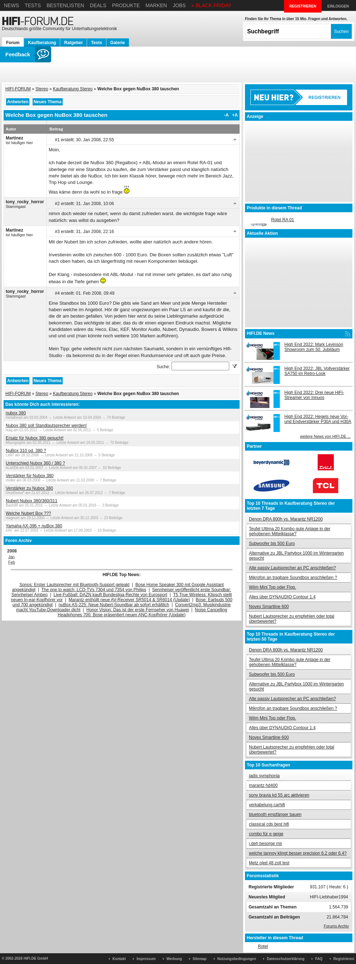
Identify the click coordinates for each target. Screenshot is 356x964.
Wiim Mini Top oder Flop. (272, 587)
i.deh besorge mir (265, 843)
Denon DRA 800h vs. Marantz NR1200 (286, 519)
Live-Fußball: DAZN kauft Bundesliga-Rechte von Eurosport (110, 594)
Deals (98, 5)
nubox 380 (16, 412)
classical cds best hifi (269, 824)
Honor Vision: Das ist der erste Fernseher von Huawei (137, 609)
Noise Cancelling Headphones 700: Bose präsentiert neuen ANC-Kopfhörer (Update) (142, 612)
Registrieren (343, 959)
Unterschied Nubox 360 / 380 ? (35, 463)
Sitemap (200, 959)
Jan (11, 557)
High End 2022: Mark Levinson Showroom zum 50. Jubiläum (313, 347)
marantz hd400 (263, 785)
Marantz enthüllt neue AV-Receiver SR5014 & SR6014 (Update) (129, 599)
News (11, 5)
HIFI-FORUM (18, 88)
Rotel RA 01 (282, 219)
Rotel (263, 946)
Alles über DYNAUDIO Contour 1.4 (282, 596)
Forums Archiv (336, 926)
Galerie (117, 42)
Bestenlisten (65, 5)
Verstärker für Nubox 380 (29, 475)
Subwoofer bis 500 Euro (272, 543)
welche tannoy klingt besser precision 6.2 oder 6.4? (298, 853)
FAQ (319, 959)
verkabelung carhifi (267, 804)
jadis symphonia (264, 775)
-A (226, 115)
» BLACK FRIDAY (212, 5)
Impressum (145, 959)
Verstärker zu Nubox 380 (29, 488)
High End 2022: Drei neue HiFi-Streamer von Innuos (314, 395)
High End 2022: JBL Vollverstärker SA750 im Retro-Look (317, 371)
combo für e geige (266, 833)
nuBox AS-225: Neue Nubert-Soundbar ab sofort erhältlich (113, 604)
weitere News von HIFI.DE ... (325, 436)
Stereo (41, 88)
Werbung (174, 959)
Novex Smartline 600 (269, 606)
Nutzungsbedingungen (236, 959)
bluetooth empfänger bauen (275, 814)
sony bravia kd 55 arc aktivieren (279, 795)
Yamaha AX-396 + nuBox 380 (34, 525)
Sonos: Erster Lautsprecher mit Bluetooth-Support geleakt (74, 584)
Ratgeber (73, 42)
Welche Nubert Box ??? (28, 513)
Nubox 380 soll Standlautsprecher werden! (46, 425)
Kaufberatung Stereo (73, 88)
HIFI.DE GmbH (36, 958)
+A (235, 115)
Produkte (126, 5)
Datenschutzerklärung (285, 959)
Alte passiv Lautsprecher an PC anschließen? (292, 567)
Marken (156, 5)
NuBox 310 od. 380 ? (26, 450)
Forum (12, 42)
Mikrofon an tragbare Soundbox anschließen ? (293, 577)
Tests (33, 5)
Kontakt (119, 959)
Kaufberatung (42, 42)
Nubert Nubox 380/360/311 (31, 500)
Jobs (179, 5)
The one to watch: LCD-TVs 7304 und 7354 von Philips (93, 589)
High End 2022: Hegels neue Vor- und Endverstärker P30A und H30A (317, 419)
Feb (11, 562)
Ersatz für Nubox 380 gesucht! (34, 438)
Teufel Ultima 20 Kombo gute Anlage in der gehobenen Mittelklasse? (289, 531)
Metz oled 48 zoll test (269, 862)
